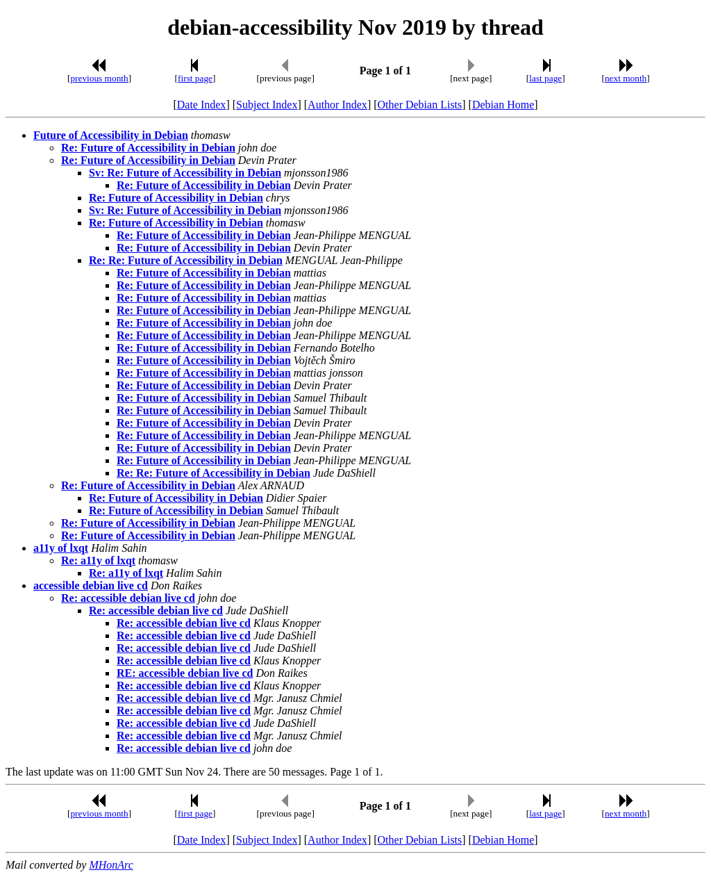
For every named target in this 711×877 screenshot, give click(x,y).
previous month (99, 78)
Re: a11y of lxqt (98, 560)
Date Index (201, 104)
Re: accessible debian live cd (128, 598)
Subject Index (266, 104)
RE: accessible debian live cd (185, 673)
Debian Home (503, 104)
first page (195, 78)
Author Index (337, 104)
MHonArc (111, 865)
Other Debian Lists (420, 104)
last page (545, 78)
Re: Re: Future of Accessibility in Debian (186, 260)
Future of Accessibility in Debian (110, 135)
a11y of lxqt (60, 548)
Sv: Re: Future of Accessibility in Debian (185, 173)
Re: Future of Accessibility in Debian (148, 148)
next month (625, 78)
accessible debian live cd (90, 585)
